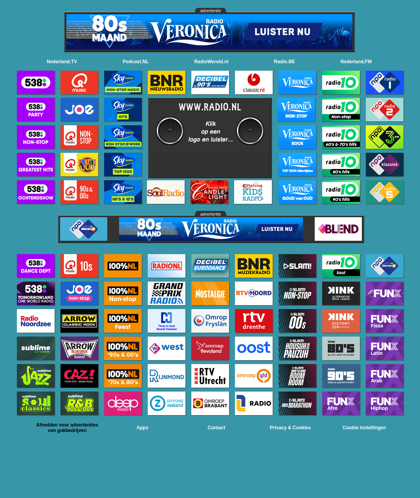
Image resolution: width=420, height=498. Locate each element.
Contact (217, 427)
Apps (143, 427)
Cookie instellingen (364, 427)
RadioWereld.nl (211, 61)
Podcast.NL (136, 61)
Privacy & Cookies (290, 427)
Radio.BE (284, 61)
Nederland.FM (356, 61)
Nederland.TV (62, 61)
